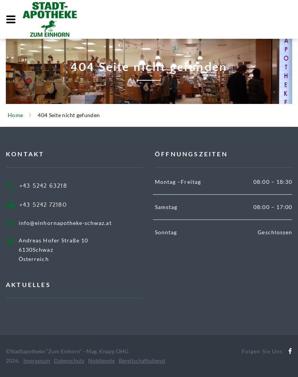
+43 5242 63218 (43, 185)
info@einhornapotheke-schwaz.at (65, 223)
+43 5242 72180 (43, 204)
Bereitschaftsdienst (142, 360)
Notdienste (101, 360)
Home (15, 115)
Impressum (36, 360)
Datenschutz (69, 360)
